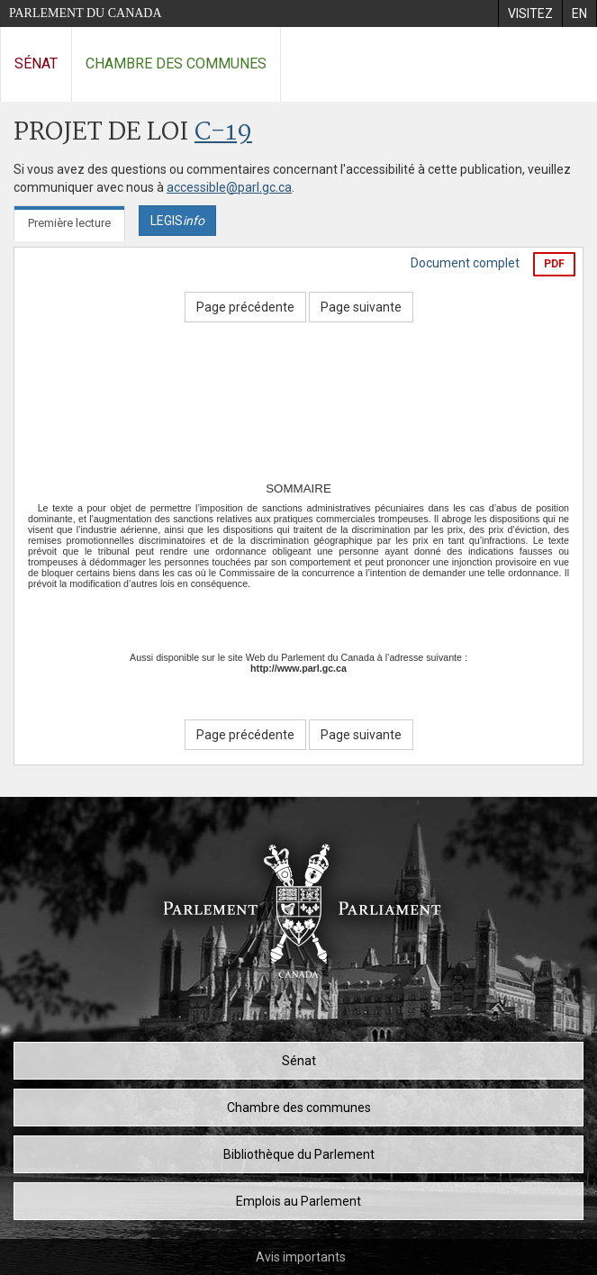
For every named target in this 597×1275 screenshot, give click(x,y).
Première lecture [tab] (69, 223)
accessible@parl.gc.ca (229, 187)
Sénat (36, 63)
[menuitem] (530, 13)
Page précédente (245, 307)
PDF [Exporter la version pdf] (554, 264)
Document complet (465, 263)
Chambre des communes (176, 63)
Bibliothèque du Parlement (299, 1154)
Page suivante (361, 307)
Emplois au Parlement (298, 1201)
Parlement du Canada (85, 13)
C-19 (223, 133)
